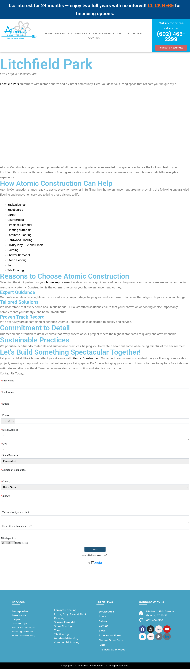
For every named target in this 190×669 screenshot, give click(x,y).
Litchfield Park (9, 84)
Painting (12, 250)
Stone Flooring (17, 260)
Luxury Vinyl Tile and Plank (25, 245)
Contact (95, 37)
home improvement (59, 282)
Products (64, 33)
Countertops (15, 220)
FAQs (102, 644)
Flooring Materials (19, 230)
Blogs (102, 630)
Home (49, 33)
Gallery (137, 33)
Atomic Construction (85, 358)
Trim (10, 265)
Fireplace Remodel (19, 225)
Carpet (11, 215)
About (123, 33)
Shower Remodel (18, 255)
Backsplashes (16, 204)
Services (83, 33)
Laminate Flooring (19, 235)
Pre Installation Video (112, 649)
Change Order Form (111, 640)
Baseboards (15, 209)
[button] (64, 33)
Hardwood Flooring (19, 240)
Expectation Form (110, 635)
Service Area (103, 33)
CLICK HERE (161, 5)
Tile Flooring (15, 270)
